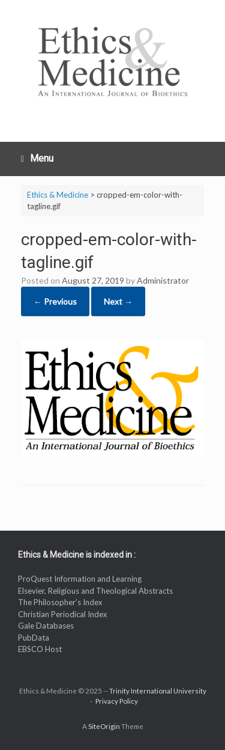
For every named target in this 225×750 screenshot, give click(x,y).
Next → (118, 301)
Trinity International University (157, 691)
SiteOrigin (104, 726)
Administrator (163, 280)
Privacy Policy (116, 701)
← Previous (55, 301)
